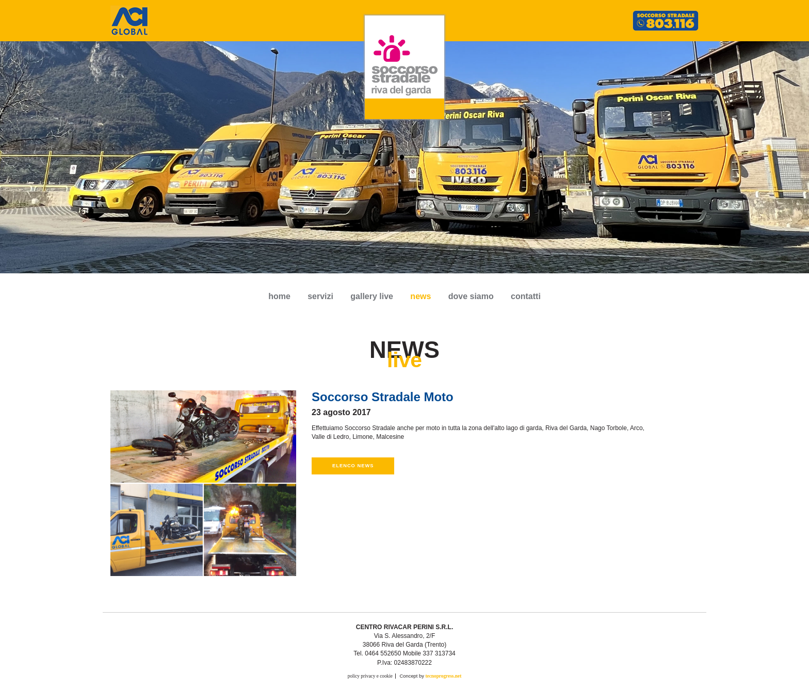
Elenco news (353, 465)
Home (279, 296)
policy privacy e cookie (370, 676)
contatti (526, 296)
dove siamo (471, 296)
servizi (320, 296)
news (420, 296)
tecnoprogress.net (443, 676)
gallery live (371, 296)
